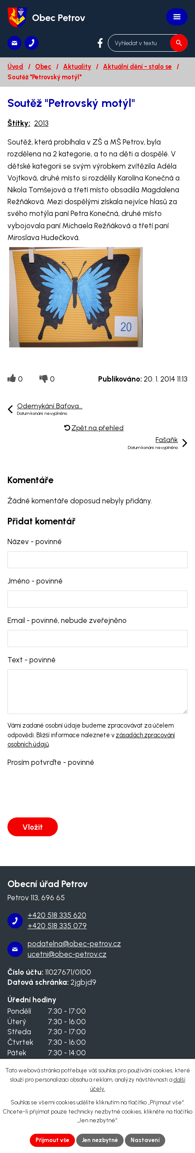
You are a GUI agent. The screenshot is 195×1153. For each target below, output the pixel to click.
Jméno (35, 580)
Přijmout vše (52, 1140)
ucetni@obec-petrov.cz (67, 954)
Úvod (15, 67)
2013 (41, 123)
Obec (43, 67)
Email (67, 620)
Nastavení (145, 1140)
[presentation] (72, 793)
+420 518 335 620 (57, 915)
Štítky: (18, 123)
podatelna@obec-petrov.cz (74, 943)
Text (31, 659)
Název (34, 541)
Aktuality (77, 67)
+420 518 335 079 (57, 925)
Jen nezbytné (100, 1140)
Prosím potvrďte (50, 762)
